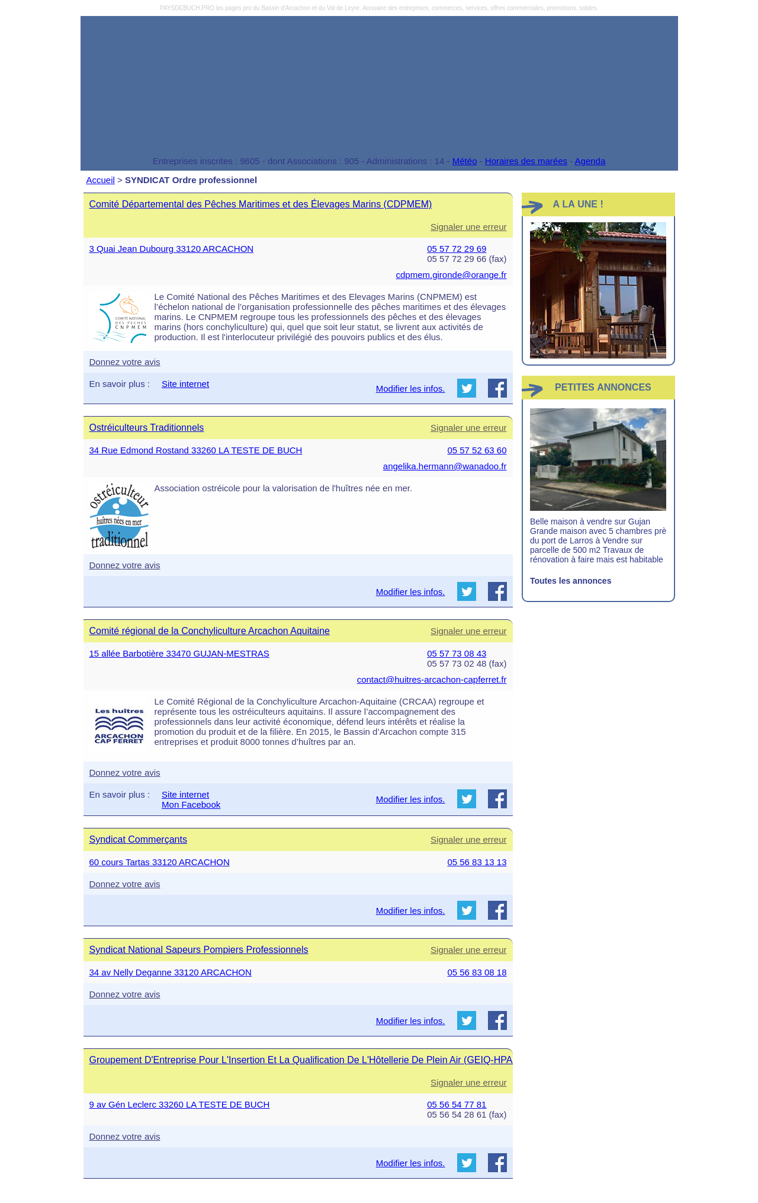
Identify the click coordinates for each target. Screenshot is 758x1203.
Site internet (185, 384)
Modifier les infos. (410, 388)
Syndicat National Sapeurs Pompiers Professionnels (199, 950)
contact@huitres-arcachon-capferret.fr (432, 679)
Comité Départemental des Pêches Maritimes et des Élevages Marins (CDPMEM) (260, 204)
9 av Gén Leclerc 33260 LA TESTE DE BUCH (179, 1104)
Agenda (590, 161)
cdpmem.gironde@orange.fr (451, 275)
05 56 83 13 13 (476, 862)
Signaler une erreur (468, 227)
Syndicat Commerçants (138, 839)
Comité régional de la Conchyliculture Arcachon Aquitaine (209, 631)
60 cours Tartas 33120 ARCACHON (159, 862)
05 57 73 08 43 (456, 653)
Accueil (100, 180)
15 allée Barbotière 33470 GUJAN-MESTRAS (179, 653)
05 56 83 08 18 (476, 972)
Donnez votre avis (124, 362)
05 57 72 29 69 (456, 249)
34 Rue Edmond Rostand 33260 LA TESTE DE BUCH (196, 450)
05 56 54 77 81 (456, 1104)
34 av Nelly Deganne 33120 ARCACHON (170, 972)
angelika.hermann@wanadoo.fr (445, 466)
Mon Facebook (191, 804)
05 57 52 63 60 (476, 450)
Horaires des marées (526, 161)
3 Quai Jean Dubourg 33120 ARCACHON (171, 249)
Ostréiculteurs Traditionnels (146, 428)
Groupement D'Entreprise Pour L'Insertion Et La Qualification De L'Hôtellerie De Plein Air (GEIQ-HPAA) (305, 1060)
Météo (464, 161)
